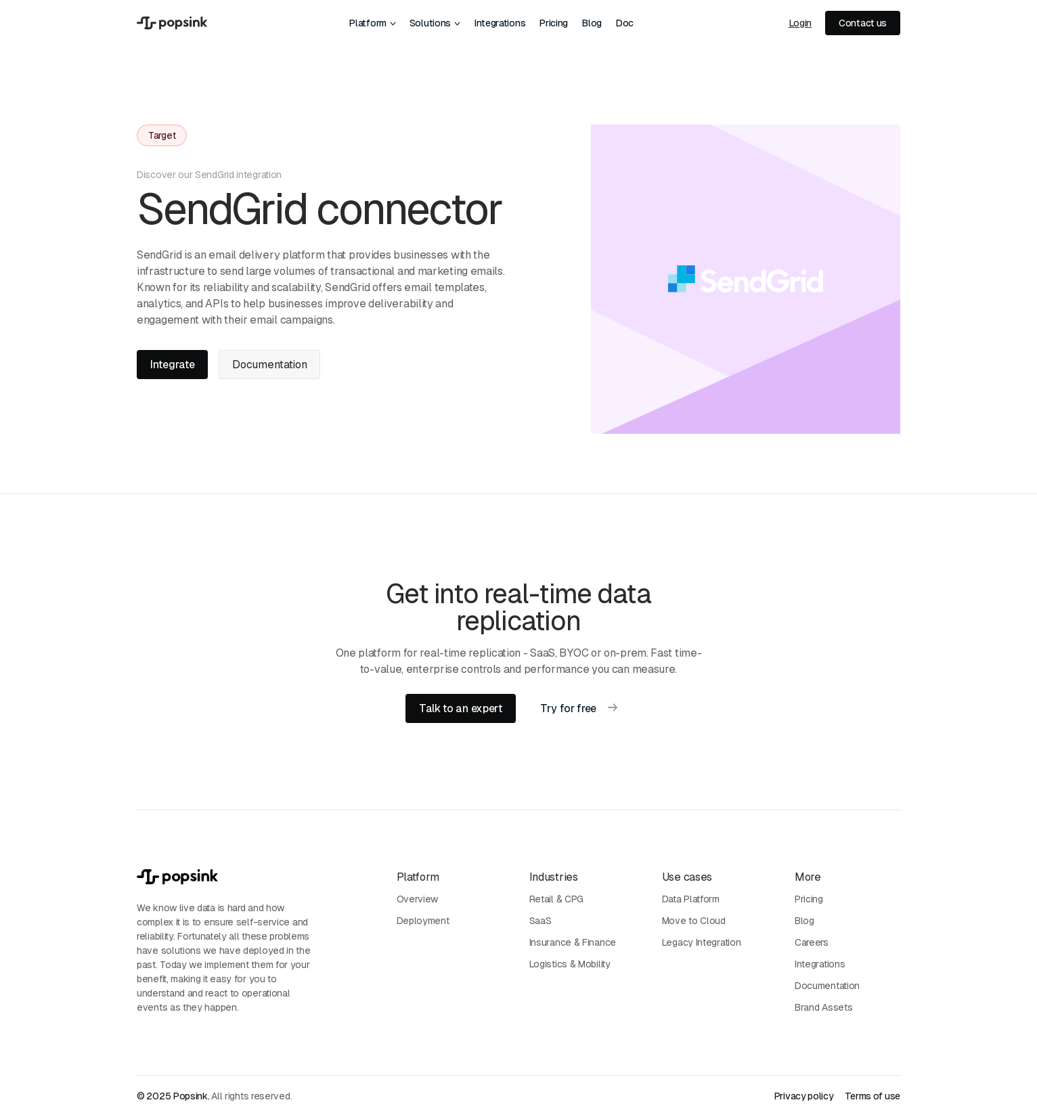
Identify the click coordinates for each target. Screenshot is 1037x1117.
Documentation (827, 985)
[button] (372, 23)
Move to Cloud (694, 920)
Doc (624, 23)
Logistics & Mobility (570, 964)
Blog (591, 23)
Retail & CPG (556, 899)
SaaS (540, 920)
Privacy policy (804, 1096)
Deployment (423, 920)
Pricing (553, 23)
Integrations (499, 23)
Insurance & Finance (572, 942)
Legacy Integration (701, 942)
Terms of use (872, 1096)
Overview (418, 899)
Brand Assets (823, 1007)
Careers (812, 942)
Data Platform (691, 899)
